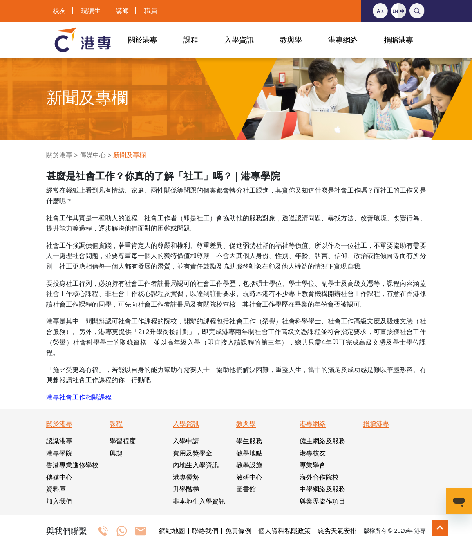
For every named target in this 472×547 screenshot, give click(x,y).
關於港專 (59, 155)
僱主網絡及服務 (322, 440)
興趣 (116, 453)
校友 (59, 10)
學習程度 (123, 440)
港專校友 (313, 453)
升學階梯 (186, 489)
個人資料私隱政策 (284, 531)
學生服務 (249, 440)
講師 (122, 10)
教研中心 (249, 477)
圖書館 (246, 489)
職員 (150, 10)
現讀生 (91, 10)
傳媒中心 (93, 155)
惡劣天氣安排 (337, 531)
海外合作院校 (319, 477)
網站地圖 (172, 531)
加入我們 (59, 501)
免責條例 (238, 531)
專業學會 (313, 465)
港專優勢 (186, 477)
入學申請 (186, 440)
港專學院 (59, 453)
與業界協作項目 (322, 501)
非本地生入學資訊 (199, 501)
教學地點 (249, 453)
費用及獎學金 (192, 453)
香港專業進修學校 (72, 465)
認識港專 (59, 440)
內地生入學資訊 (196, 465)
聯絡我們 (205, 531)
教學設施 (249, 465)
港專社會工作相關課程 (79, 397)
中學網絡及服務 (322, 489)
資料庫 (56, 489)
